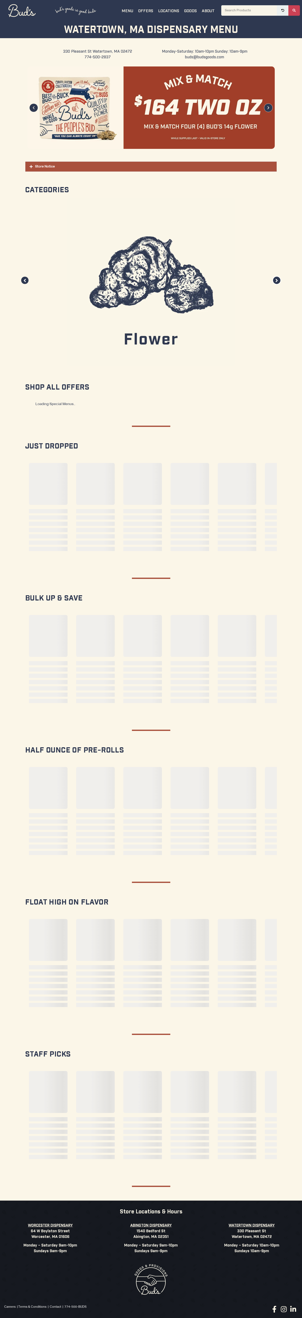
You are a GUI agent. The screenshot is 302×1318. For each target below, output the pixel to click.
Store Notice (45, 166)
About (208, 10)
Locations (168, 10)
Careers (10, 1306)
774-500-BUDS (75, 1306)
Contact (55, 1306)
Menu (127, 10)
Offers (145, 10)
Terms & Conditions (32, 1306)
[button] (33, 107)
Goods (190, 10)
